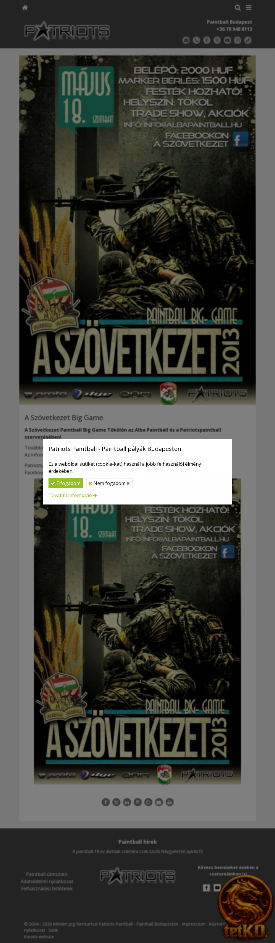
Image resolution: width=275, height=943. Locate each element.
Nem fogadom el (109, 483)
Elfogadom (65, 483)
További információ (70, 495)
